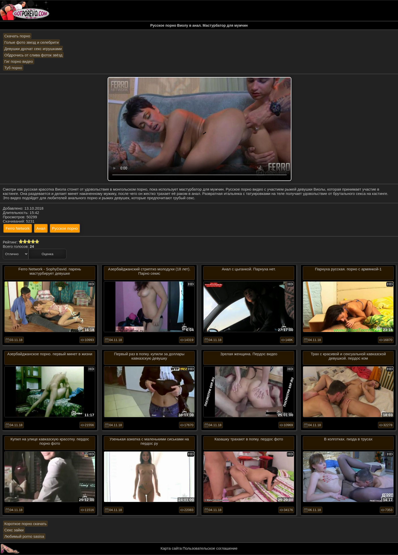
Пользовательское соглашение (210, 548)
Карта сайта (171, 548)
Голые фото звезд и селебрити (31, 42)
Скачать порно (17, 36)
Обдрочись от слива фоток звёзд (33, 55)
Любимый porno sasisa (24, 536)
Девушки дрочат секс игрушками (33, 49)
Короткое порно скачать (25, 523)
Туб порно (13, 68)
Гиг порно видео (18, 61)
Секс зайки (14, 530)
